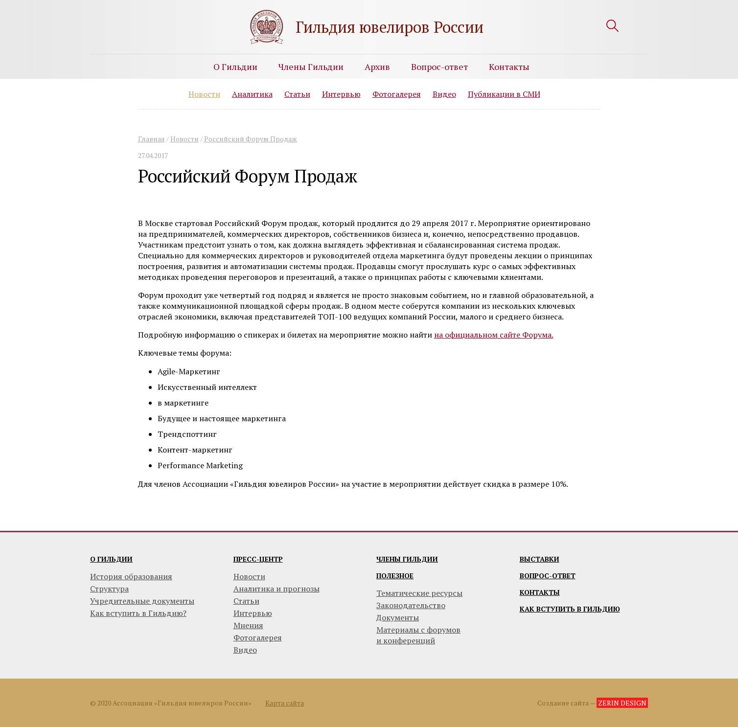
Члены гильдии (407, 559)
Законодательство (410, 605)
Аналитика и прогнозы (276, 588)
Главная (151, 138)
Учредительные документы (142, 600)
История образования (131, 576)
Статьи (297, 94)
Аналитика (252, 94)
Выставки (539, 559)
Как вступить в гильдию (570, 608)
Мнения (248, 625)
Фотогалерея (396, 94)
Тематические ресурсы (419, 593)
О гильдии (111, 559)
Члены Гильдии (311, 66)
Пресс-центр (258, 559)
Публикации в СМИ (504, 94)
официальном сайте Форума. (499, 334)
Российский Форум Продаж (250, 138)
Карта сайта (284, 702)
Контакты (509, 66)
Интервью (341, 94)
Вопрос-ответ (439, 66)
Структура (109, 588)
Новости (204, 94)
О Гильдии (235, 66)
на (439, 334)
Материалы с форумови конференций (418, 635)
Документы (397, 617)
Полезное (395, 575)
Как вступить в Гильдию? (138, 613)
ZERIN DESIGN (622, 702)
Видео (444, 94)
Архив (377, 66)
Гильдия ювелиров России (390, 27)
